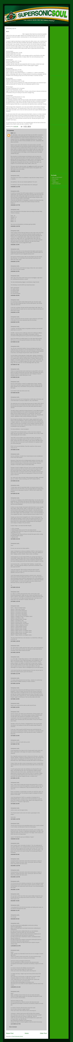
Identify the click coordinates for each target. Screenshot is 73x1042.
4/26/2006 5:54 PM (15, 322)
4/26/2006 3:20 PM (15, 271)
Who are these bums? (57, 177)
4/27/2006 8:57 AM (15, 364)
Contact (54, 180)
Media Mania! (55, 179)
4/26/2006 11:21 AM (15, 171)
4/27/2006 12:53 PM (15, 683)
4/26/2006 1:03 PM (15, 244)
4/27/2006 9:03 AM (15, 377)
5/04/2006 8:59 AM (15, 918)
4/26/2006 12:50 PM (15, 226)
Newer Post (9, 1033)
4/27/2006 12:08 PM (15, 652)
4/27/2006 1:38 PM (15, 699)
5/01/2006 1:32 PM (15, 889)
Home (27, 1033)
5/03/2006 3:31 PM (15, 910)
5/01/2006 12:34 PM (15, 865)
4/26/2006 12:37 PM (15, 205)
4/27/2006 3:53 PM (15, 803)
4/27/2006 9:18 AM (15, 449)
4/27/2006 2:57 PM (15, 744)
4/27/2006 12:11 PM (15, 673)
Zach (12, 133)
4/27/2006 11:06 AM (15, 641)
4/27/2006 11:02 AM (15, 601)
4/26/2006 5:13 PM (15, 312)
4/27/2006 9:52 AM (15, 493)
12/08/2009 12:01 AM (15, 987)
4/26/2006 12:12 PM (15, 186)
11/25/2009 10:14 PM (15, 945)
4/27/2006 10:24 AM (15, 539)
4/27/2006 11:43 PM (15, 819)
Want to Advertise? (56, 183)
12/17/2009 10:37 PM (15, 1023)
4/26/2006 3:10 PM (15, 261)
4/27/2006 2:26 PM (15, 707)
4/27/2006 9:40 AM (15, 480)
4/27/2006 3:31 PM (15, 778)
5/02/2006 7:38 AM (15, 900)
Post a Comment (13, 1026)
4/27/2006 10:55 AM (15, 587)
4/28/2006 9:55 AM (15, 854)
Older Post (43, 1033)
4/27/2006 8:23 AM (15, 341)
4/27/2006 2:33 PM (15, 735)
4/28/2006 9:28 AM (15, 838)
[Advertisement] (57, 51)
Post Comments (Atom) (17, 1036)
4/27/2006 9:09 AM (15, 392)
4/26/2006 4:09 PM (15, 295)
